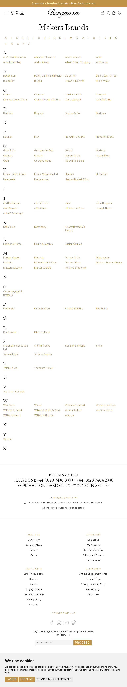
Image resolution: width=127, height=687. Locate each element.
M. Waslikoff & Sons (45, 262)
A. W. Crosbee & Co (14, 57)
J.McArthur (40, 208)
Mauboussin (103, 257)
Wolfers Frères (104, 410)
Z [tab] (29, 43)
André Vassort (73, 57)
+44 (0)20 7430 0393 (55, 480)
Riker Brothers (42, 332)
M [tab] (71, 37)
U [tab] (116, 37)
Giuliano (100, 150)
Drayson (38, 113)
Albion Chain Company (78, 62)
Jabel (68, 203)
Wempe (69, 415)
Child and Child (73, 94)
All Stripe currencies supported (65, 507)
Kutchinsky (40, 226)
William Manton (11, 415)
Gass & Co (9, 150)
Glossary (33, 579)
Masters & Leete (12, 267)
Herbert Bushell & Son (77, 179)
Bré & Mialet (102, 80)
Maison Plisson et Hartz (109, 262)
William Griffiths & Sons (47, 410)
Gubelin (38, 155)
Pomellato (8, 308)
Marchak (39, 257)
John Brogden (104, 203)
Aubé (99, 57)
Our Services (93, 560)
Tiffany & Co (10, 367)
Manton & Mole (42, 267)
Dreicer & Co (72, 113)
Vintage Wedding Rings (93, 584)
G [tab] (39, 37)
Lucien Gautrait (73, 243)
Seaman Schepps (75, 345)
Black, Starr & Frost (106, 75)
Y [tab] (23, 43)
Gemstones (93, 594)
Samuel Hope (10, 354)
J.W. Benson (10, 208)
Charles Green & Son (15, 99)
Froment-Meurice (75, 136)
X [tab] (18, 43)
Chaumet (39, 94)
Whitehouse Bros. (106, 405)
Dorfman (101, 113)
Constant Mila (103, 99)
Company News (33, 545)
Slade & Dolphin (43, 354)
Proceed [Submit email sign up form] (82, 642)
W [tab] (12, 43)
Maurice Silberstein (75, 267)
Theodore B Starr (43, 367)
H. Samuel (101, 174)
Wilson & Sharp (73, 410)
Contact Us (93, 539)
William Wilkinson (44, 415)
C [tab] (17, 37)
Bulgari (38, 80)
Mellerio (7, 262)
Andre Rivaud (41, 62)
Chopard (101, 94)
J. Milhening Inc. (12, 203)
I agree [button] (12, 679)
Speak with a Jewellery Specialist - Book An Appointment (64, 3)
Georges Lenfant (43, 150)
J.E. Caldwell (41, 203)
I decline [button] (26, 679)
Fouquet (7, 136)
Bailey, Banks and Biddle (47, 75)
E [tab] (28, 37)
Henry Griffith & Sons (14, 174)
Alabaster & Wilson (44, 57)
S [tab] (105, 37)
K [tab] (60, 37)
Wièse (38, 405)
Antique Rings (93, 579)
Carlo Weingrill (73, 99)
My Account (93, 545)
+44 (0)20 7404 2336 (95, 480)
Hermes (69, 174)
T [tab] (110, 37)
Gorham (7, 155)
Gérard (69, 150)
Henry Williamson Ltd (46, 174)
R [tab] (99, 37)
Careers (34, 550)
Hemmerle (9, 179)
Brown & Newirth (74, 80)
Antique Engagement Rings (93, 573)
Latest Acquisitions (33, 573)
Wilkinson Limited (75, 405)
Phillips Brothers (74, 308)
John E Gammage (13, 213)
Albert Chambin (12, 62)
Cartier (7, 94)
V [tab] (6, 43)
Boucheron (9, 75)
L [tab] (65, 37)
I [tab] (49, 37)
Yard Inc (7, 439)
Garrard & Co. (72, 155)
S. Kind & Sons (42, 345)
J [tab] (54, 37)
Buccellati (8, 80)
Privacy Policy (34, 599)
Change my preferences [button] (54, 679)
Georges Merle (42, 160)
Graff (6, 160)
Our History (34, 539)
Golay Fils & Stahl (74, 160)
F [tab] (33, 37)
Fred (36, 136)
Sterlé (99, 345)
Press (34, 555)
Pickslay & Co (42, 308)
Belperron (70, 75)
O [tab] (83, 37)
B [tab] (11, 37)
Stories (33, 584)
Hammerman (41, 179)
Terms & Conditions (34, 594)
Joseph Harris (104, 208)
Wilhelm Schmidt (12, 410)
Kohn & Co (9, 226)
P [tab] (88, 37)
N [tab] (77, 37)
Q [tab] (94, 37)
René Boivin (9, 332)
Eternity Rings (93, 589)
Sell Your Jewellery (93, 550)
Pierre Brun (102, 308)
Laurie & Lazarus (43, 243)
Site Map (33, 604)
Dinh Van (8, 113)
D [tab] (22, 37)
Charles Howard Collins (47, 99)
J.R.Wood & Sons (74, 208)
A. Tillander (102, 62)
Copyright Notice (33, 589)
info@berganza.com (65, 497)
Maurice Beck (73, 262)
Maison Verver (11, 257)
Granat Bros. (103, 155)
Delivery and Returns (93, 555)
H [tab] (44, 37)
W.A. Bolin (8, 405)
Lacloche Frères (12, 243)
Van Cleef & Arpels (13, 391)
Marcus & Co (72, 257)
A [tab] (6, 37)
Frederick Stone (105, 136)
